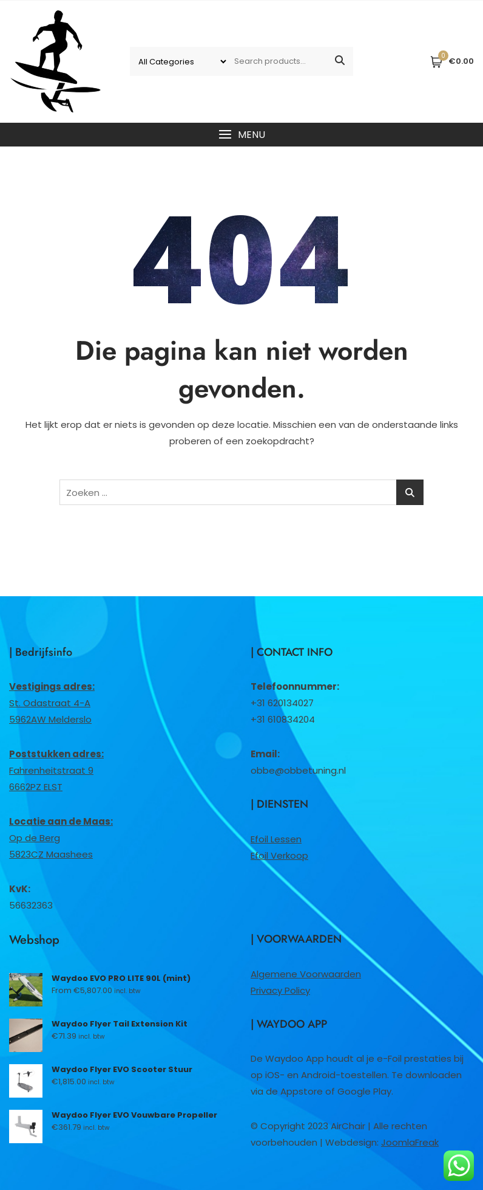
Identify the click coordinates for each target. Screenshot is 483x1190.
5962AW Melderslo (50, 719)
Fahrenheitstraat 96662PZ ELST (56, 770)
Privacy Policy (280, 990)
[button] (241, 134)
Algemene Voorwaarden (306, 974)
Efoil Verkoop (279, 855)
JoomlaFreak (410, 1142)
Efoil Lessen (276, 839)
